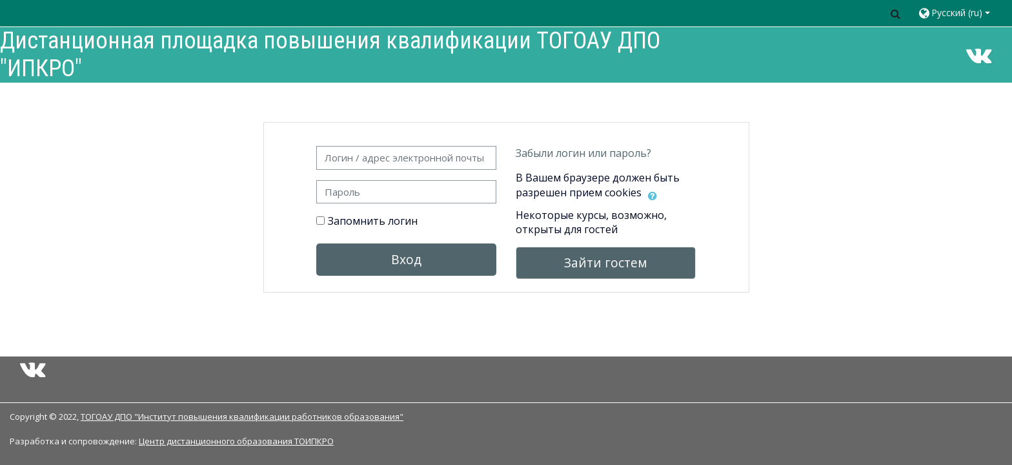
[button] (895, 13)
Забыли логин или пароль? (583, 153)
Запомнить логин (373, 221)
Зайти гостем (605, 262)
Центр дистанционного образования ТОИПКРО (236, 441)
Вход (406, 259)
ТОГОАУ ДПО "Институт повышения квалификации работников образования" (242, 416)
